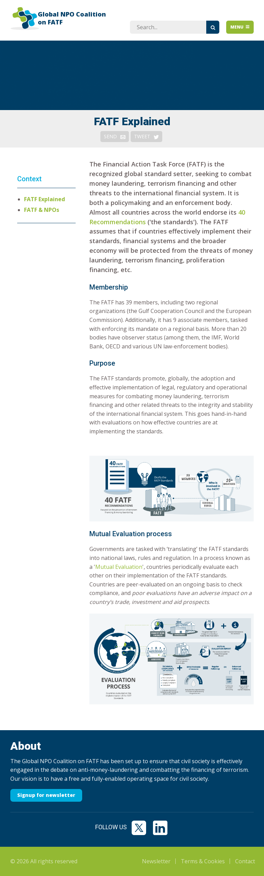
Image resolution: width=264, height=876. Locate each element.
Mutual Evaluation (118, 567)
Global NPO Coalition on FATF (72, 18)
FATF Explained (44, 199)
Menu (240, 27)
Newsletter (156, 861)
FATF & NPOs (41, 210)
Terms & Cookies (203, 861)
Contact (245, 861)
